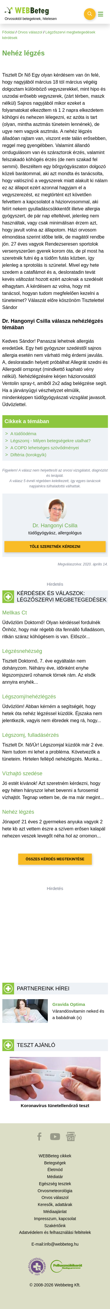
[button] (39, 1139)
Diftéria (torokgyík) (29, 454)
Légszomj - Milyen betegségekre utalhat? (51, 440)
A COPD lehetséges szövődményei (45, 447)
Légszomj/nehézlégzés (29, 697)
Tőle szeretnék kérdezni (55, 547)
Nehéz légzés (18, 812)
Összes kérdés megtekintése (55, 859)
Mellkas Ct (14, 613)
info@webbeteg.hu (61, 1244)
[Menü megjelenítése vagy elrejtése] (101, 14)
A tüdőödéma (23, 433)
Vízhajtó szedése (22, 773)
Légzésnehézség (22, 651)
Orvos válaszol (30, 32)
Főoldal (8, 32)
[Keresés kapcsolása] (90, 14)
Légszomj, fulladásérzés (30, 735)
